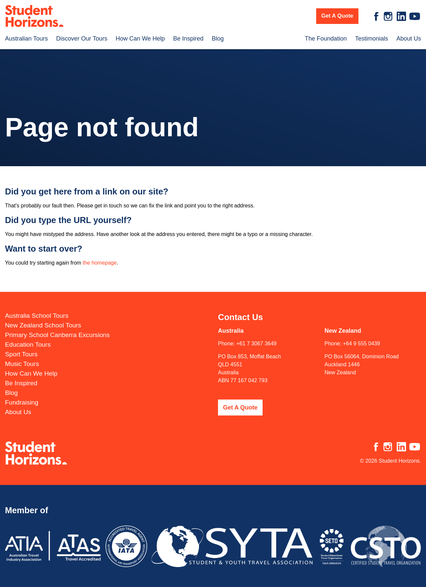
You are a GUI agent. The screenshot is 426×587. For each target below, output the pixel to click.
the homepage (99, 263)
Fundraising (21, 401)
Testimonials (371, 38)
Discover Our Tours (81, 38)
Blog (218, 38)
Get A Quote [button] (337, 16)
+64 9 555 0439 (361, 343)
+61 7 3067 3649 (256, 343)
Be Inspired (188, 38)
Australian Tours (26, 38)
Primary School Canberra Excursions (57, 334)
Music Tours (22, 363)
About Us (408, 38)
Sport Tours (21, 353)
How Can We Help (140, 38)
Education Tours (28, 343)
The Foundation (326, 38)
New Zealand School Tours (43, 324)
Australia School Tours (37, 314)
